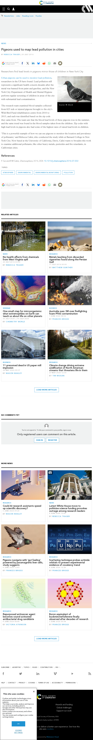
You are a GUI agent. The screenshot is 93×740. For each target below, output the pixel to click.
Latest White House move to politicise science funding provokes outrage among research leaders (68, 508)
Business (53, 308)
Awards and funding (64, 704)
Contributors (46, 667)
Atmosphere (8, 172)
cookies (50, 729)
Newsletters (9, 16)
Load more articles (46, 390)
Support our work (63, 711)
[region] (18, 714)
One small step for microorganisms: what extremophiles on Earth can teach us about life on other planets (22, 314)
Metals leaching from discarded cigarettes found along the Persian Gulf (68, 260)
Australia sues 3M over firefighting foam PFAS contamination (68, 312)
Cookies (31, 683)
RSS (57, 667)
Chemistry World (15, 322)
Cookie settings (18, 731)
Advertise (16, 667)
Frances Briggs (60, 319)
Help (3, 683)
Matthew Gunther (62, 267)
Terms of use (43, 683)
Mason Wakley (14, 373)
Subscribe (5, 667)
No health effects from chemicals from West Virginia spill (21, 258)
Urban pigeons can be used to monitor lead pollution (26, 78)
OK (18, 724)
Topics (26, 667)
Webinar (6, 308)
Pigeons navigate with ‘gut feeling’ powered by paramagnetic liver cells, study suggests (23, 563)
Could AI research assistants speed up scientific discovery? (22, 507)
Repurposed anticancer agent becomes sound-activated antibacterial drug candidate (19, 617)
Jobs (18, 16)
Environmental (24, 172)
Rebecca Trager (12, 54)
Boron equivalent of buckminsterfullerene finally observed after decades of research (68, 617)
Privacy (22, 683)
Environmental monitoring (47, 172)
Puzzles (39, 16)
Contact (12, 683)
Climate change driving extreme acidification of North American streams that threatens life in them (68, 368)
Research (53, 254)
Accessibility (57, 683)
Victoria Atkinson (16, 625)
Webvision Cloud (52, 737)
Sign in (39, 440)
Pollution (68, 172)
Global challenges (64, 707)
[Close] (34, 691)
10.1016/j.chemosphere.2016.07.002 (61, 161)
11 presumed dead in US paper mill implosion (22, 366)
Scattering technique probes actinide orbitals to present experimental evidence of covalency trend (69, 563)
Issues (34, 667)
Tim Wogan (58, 376)
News (3, 44)
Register (52, 440)
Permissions (71, 683)
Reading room (27, 16)
